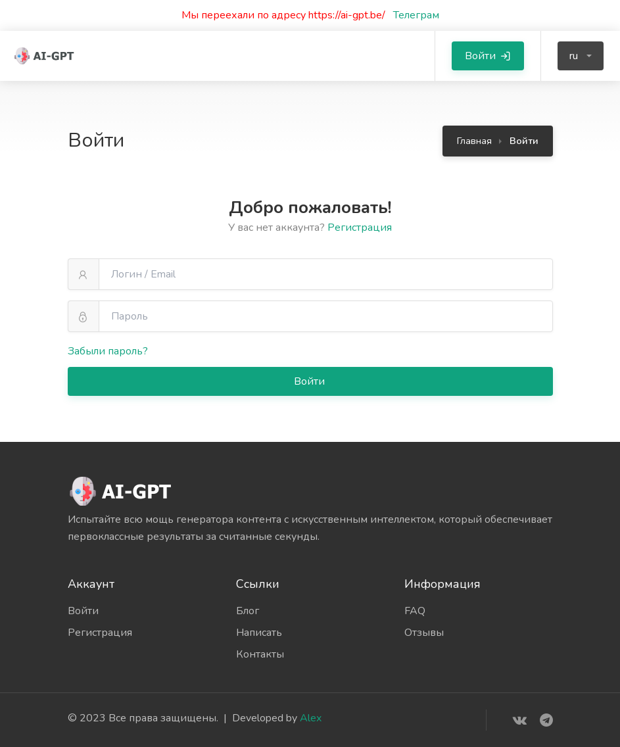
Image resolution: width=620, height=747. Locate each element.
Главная (474, 140)
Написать (259, 632)
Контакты (260, 654)
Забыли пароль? (108, 351)
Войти (310, 381)
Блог (247, 611)
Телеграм (412, 15)
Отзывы (424, 632)
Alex (311, 718)
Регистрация (359, 227)
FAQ (414, 611)
